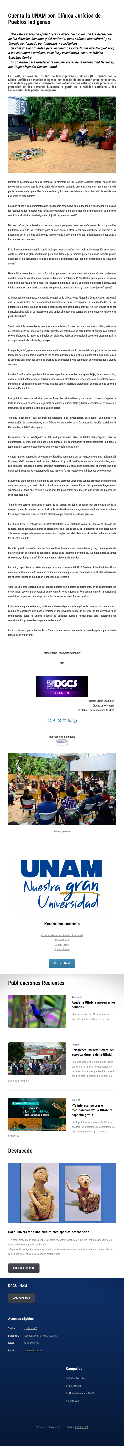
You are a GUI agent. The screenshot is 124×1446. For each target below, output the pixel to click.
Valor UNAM (72, 1400)
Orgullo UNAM (73, 1385)
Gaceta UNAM (62, 944)
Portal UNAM (62, 963)
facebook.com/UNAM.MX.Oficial (40, 1335)
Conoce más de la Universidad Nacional (62, 935)
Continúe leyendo (23, 1267)
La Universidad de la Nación (80, 1393)
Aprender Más (21, 1298)
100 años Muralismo (76, 1378)
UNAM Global (62, 940)
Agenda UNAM (62, 949)
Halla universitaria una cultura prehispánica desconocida (48, 1232)
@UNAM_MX (30, 1328)
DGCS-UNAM (81, 1427)
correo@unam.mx (33, 1350)
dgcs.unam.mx (31, 1343)
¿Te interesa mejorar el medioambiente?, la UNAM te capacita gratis (92, 1110)
